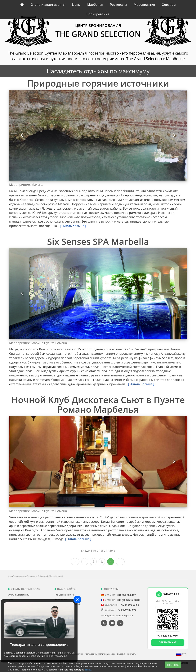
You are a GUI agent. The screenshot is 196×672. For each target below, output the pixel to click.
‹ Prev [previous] (75, 561)
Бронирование (98, 14)
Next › (120, 561)
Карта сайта (91, 654)
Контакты (132, 654)
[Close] (77, 599)
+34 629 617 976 (127, 609)
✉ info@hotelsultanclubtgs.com (117, 615)
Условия (121, 654)
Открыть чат (167, 642)
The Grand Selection (64, 595)
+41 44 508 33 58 (129, 604)
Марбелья (95, 4)
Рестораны (118, 4)
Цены (76, 4)
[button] (22, 135)
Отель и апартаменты (48, 4)
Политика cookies (107, 654)
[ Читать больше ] (73, 226)
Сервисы (169, 4)
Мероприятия (144, 4)
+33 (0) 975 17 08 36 (128, 600)
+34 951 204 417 (126, 595)
